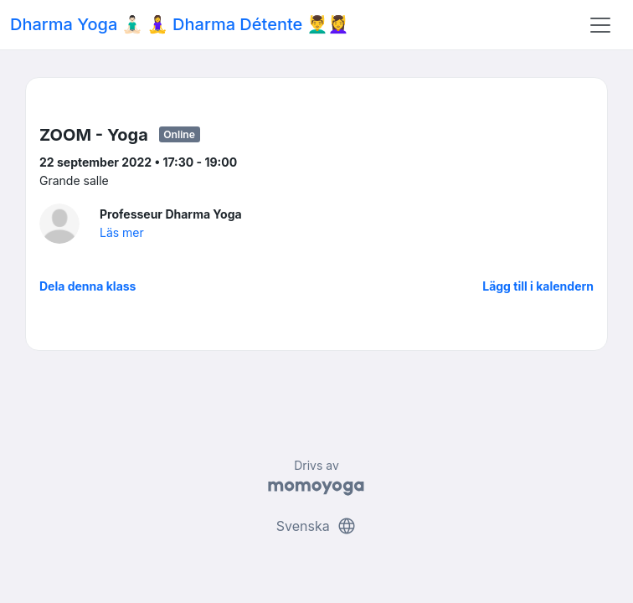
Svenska (316, 526)
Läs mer (122, 232)
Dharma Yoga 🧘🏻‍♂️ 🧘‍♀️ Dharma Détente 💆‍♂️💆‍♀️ (179, 24)
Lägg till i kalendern (538, 286)
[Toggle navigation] (600, 25)
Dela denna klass (87, 286)
